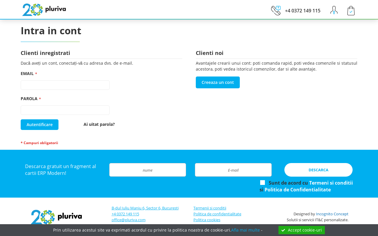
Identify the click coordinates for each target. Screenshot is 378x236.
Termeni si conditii (331, 183)
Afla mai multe (245, 230)
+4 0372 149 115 (125, 214)
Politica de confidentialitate (217, 214)
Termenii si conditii (209, 208)
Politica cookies (206, 219)
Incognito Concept (332, 214)
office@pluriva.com (129, 219)
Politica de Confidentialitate (298, 189)
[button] (333, 10)
